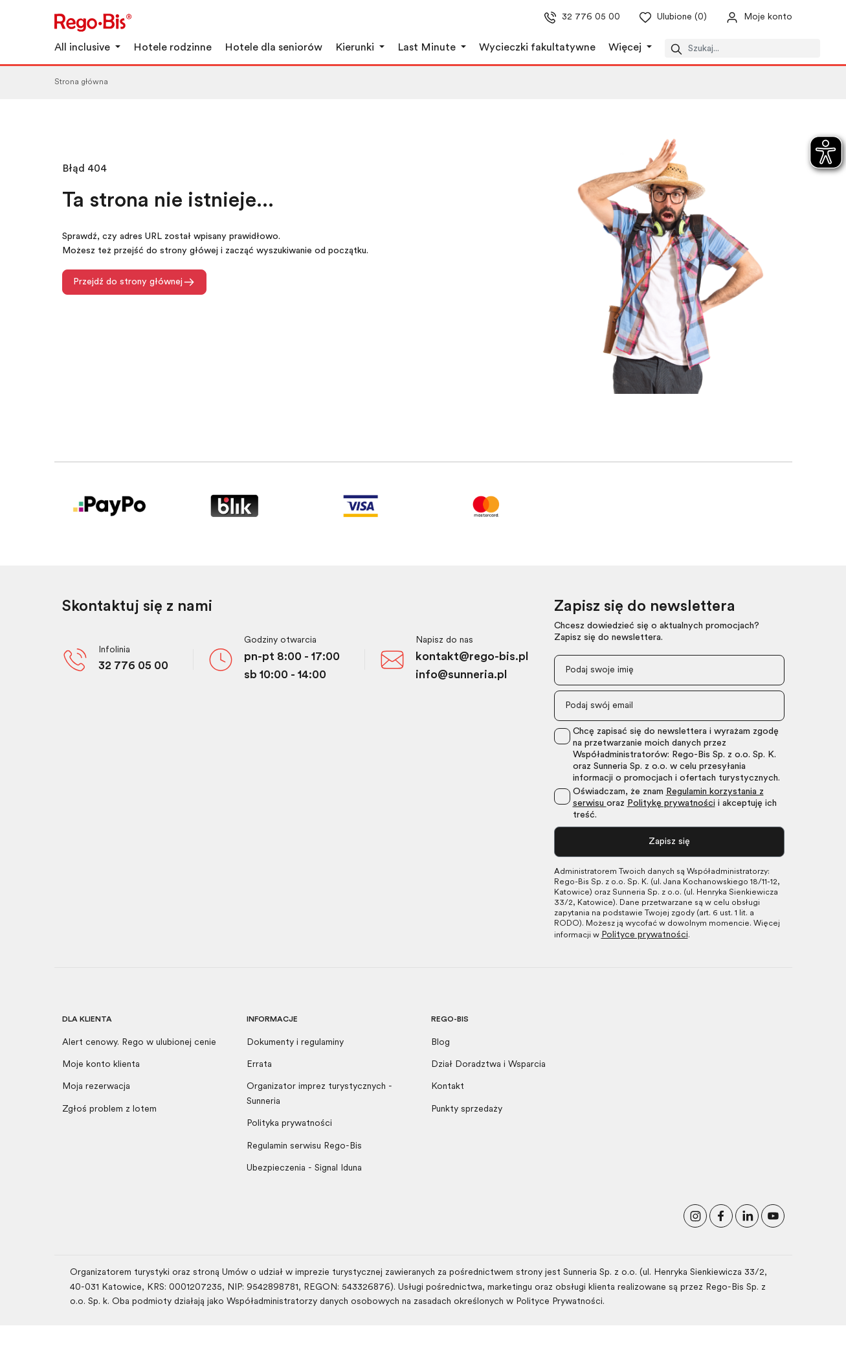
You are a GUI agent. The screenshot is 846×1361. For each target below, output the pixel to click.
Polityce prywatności (644, 935)
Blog (440, 1042)
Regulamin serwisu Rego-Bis (304, 1146)
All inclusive (83, 48)
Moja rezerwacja (96, 1087)
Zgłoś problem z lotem (109, 1109)
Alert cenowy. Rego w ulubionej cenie (139, 1042)
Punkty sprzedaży (466, 1109)
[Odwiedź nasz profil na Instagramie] (695, 1215)
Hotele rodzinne (172, 48)
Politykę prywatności (671, 803)
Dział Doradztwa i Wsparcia (488, 1064)
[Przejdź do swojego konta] (748, 17)
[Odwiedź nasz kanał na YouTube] (773, 1215)
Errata (259, 1064)
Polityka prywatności (289, 1123)
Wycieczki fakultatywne (537, 48)
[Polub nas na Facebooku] (721, 1215)
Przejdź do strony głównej (134, 282)
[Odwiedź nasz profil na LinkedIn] (747, 1215)
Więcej (626, 48)
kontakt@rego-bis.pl (472, 657)
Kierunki (356, 48)
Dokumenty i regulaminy (295, 1042)
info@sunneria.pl (461, 675)
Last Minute (427, 48)
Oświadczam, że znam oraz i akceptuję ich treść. (675, 803)
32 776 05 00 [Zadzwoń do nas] (578, 17)
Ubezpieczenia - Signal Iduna (304, 1168)
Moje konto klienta (101, 1064)
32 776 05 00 (133, 666)
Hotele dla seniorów (273, 48)
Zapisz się (669, 842)
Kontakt (447, 1087)
